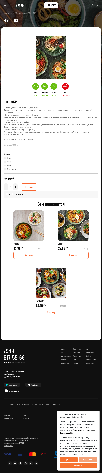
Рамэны (75, 363)
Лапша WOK (76, 352)
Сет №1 (61, 243)
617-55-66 (14, 357)
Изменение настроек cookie (50, 405)
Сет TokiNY (40, 301)
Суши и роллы (65, 363)
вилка (9, 165)
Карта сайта (8, 405)
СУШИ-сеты (64, 360)
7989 (21, 5)
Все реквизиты (8, 446)
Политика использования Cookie (26, 405)
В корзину (29, 187)
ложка (9, 162)
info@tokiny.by (8, 362)
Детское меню (90, 363)
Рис (87, 349)
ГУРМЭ (16, 243)
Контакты (26, 418)
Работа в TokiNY (9, 418)
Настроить (78, 466)
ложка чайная (11, 169)
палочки (9, 158)
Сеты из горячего (78, 356)
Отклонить (88, 460)
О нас (24, 415)
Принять (69, 460)
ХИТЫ (62, 352)
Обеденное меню (91, 360)
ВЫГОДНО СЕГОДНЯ (66, 356)
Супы (74, 360)
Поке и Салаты (90, 352)
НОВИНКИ (63, 349)
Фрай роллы (77, 349)
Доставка (7, 415)
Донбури (88, 356)
